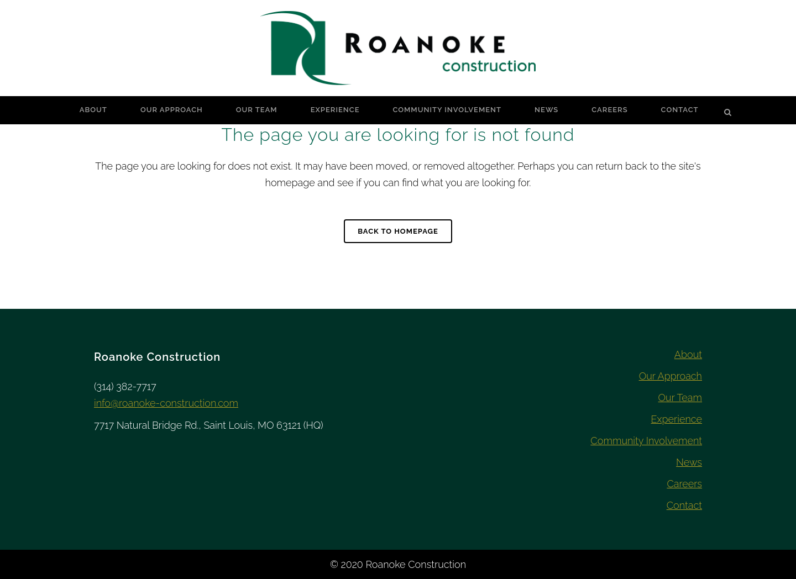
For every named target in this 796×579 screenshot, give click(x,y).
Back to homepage (398, 231)
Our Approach (670, 376)
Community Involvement (646, 440)
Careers (684, 483)
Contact (684, 505)
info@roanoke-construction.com (166, 403)
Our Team (680, 397)
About (688, 354)
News (689, 462)
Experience (676, 419)
